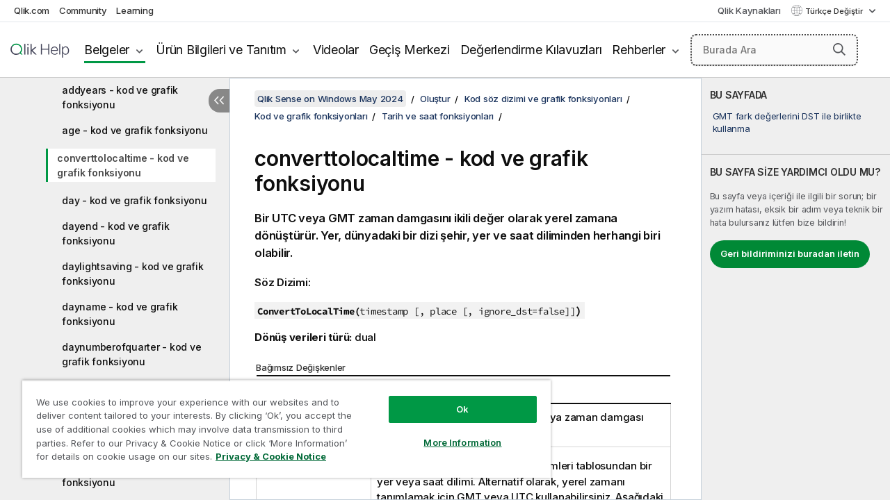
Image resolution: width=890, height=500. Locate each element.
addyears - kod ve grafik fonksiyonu (120, 97)
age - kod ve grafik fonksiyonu (135, 130)
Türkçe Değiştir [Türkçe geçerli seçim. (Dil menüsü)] (835, 11)
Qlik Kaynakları (749, 10)
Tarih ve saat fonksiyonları (438, 116)
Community (83, 10)
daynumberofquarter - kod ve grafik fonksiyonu (131, 354)
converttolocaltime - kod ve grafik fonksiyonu (122, 165)
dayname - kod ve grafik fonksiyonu (119, 314)
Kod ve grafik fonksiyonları (310, 116)
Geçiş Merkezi (409, 49)
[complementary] (796, 289)
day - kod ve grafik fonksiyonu (134, 200)
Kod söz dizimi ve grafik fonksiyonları (543, 98)
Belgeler (106, 49)
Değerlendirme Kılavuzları (531, 49)
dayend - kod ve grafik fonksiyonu (116, 233)
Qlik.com (31, 10)
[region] (280, 423)
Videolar (336, 49)
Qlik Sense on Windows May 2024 (330, 98)
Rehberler (638, 49)
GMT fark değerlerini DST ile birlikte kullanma (787, 122)
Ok (452, 398)
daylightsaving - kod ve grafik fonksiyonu (133, 273)
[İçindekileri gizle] (219, 100)
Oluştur (435, 98)
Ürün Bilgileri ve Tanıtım (221, 49)
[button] (839, 49)
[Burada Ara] (774, 50)
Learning (134, 10)
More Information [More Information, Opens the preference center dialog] (452, 432)
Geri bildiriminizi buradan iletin (789, 253)
